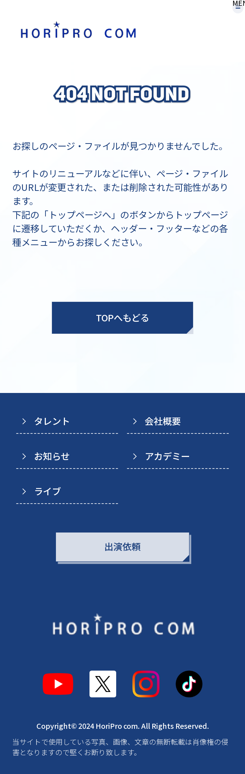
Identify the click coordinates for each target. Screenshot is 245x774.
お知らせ (52, 455)
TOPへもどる (122, 317)
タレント (52, 420)
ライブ (47, 490)
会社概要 (163, 420)
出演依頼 (122, 546)
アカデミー (167, 455)
